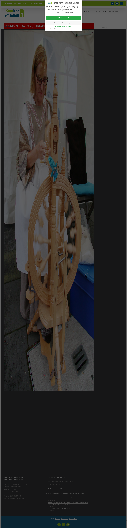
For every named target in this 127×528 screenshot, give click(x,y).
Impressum (74, 28)
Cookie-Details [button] (54, 28)
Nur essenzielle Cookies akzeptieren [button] (63, 23)
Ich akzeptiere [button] (63, 18)
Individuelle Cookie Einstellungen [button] (63, 26)
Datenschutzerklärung (64, 28)
